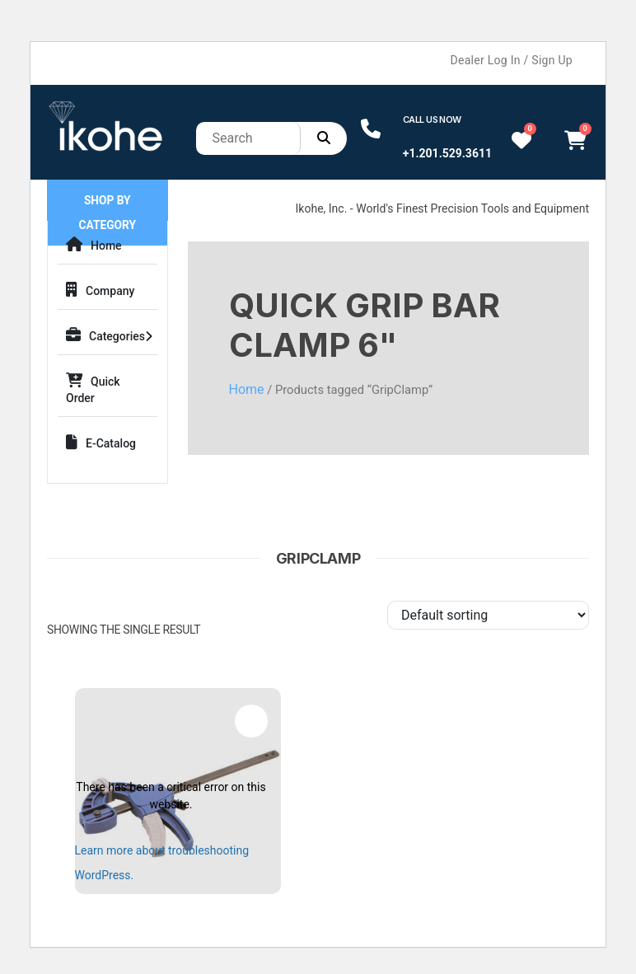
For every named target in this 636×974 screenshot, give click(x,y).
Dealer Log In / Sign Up (512, 60)
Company (100, 290)
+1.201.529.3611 (447, 153)
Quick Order (93, 389)
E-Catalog (101, 442)
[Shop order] (488, 615)
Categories (105, 335)
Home (94, 244)
